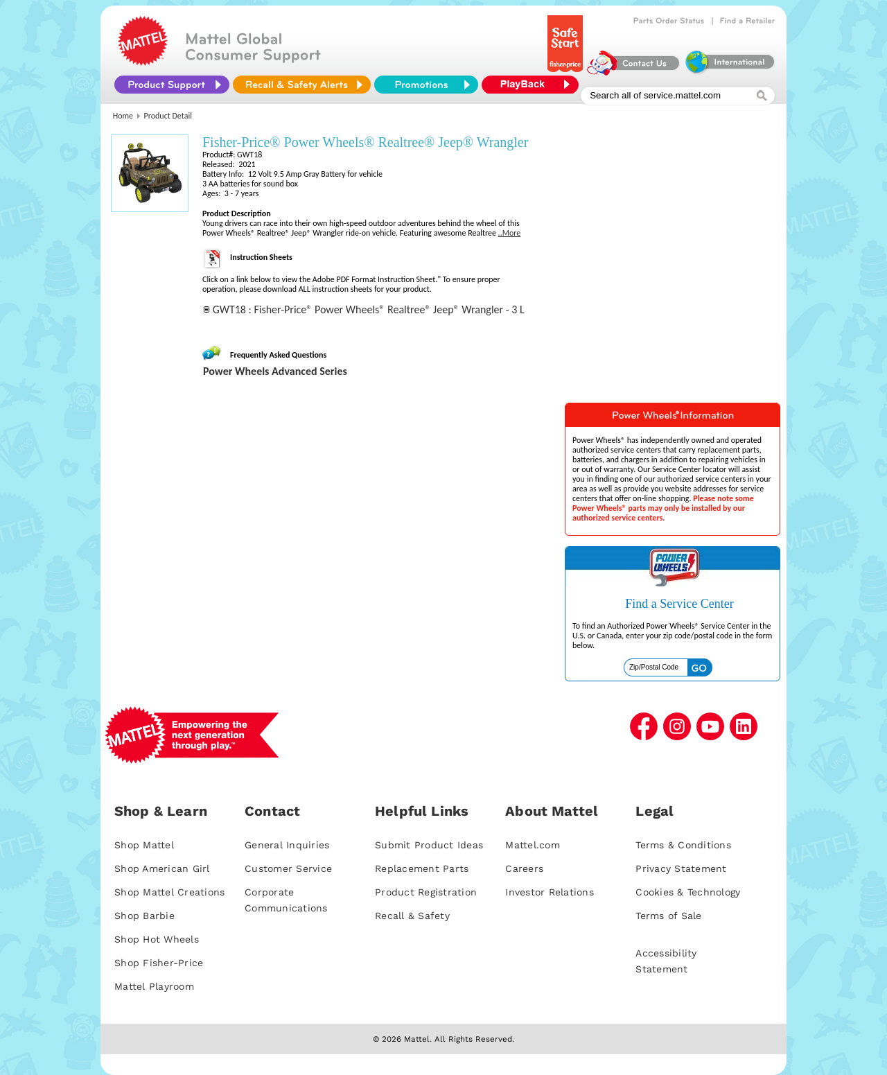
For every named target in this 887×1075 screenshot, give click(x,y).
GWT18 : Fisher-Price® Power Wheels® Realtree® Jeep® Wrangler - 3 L (369, 309)
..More (509, 233)
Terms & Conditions (683, 844)
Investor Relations (549, 892)
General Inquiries (287, 844)
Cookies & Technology (687, 892)
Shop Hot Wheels (156, 939)
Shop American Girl (162, 868)
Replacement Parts (421, 868)
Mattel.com (532, 844)
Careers (524, 868)
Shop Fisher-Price (158, 962)
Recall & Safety (412, 915)
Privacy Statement (680, 868)
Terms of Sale (668, 915)
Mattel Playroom (154, 986)
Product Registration (426, 892)
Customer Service (288, 868)
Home (123, 116)
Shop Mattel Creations (169, 892)
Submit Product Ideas (429, 844)
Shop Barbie (144, 915)
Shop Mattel (144, 844)
